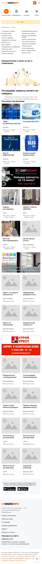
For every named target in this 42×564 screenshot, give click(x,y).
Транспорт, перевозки (29, 44)
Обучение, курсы (7, 49)
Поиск (20, 22)
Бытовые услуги (6, 33)
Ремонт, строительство (29, 39)
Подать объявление (9, 515)
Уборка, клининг (27, 46)
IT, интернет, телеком (8, 31)
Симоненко (6, 27)
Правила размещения (9, 525)
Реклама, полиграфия (28, 33)
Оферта (4, 529)
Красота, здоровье (7, 38)
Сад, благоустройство (28, 41)
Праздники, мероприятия (29, 31)
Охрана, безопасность (8, 51)
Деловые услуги (7, 35)
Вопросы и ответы (8, 532)
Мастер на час (6, 42)
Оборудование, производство (11, 47)
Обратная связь (7, 519)
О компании (6, 522)
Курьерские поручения (9, 40)
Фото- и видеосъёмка (28, 50)
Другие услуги (26, 52)
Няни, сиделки (6, 44)
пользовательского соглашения (13, 556)
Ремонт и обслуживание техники (29, 36)
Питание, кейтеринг (7, 53)
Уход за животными (28, 48)
